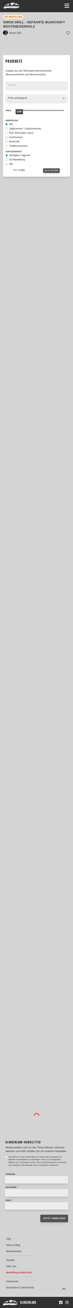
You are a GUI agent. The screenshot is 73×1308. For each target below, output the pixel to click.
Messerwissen (14, 1251)
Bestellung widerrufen (19, 1272)
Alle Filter (51, 170)
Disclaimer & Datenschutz (20, 1287)
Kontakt (10, 1260)
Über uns (11, 1266)
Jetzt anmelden (54, 1218)
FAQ (8, 1238)
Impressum (12, 1281)
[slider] (19, 112)
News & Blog (13, 1245)
